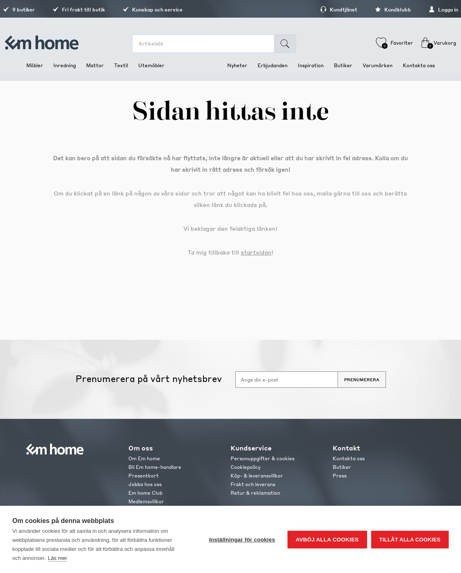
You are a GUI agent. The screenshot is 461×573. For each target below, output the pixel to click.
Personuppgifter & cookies (262, 458)
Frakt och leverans (252, 484)
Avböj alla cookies (327, 540)
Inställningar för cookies (242, 540)
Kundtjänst (315, 10)
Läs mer (57, 558)
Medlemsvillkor (146, 501)
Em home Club (145, 493)
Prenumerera (361, 379)
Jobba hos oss (145, 484)
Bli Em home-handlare (154, 467)
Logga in (420, 10)
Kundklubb (369, 10)
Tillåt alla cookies (409, 540)
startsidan (256, 252)
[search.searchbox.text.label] (209, 43)
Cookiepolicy (245, 467)
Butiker (342, 467)
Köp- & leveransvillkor (256, 476)
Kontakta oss (349, 458)
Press (340, 476)
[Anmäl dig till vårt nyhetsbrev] (286, 379)
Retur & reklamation (255, 493)
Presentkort (143, 476)
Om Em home (144, 458)
